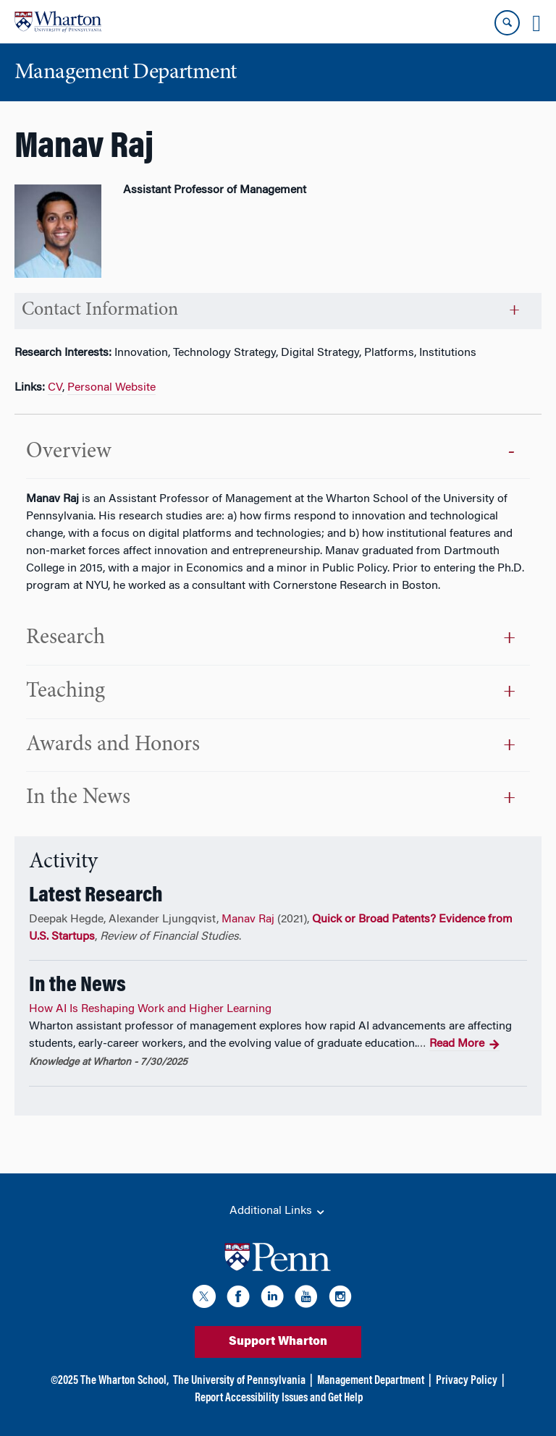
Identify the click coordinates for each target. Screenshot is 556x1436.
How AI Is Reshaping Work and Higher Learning (150, 1009)
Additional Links (278, 1211)
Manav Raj (248, 919)
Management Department (370, 1381)
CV (55, 388)
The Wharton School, (124, 1381)
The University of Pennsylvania (239, 1381)
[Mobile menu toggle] (536, 23)
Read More (464, 1044)
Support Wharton (278, 1342)
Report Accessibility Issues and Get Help (279, 1398)
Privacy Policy (466, 1381)
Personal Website (111, 388)
